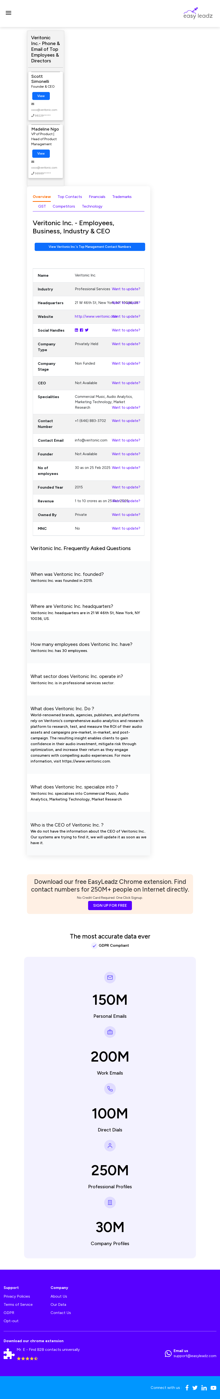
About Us (59, 1296)
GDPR (9, 1312)
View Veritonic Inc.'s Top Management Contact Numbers (90, 247)
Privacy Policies (17, 1296)
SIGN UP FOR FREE (110, 905)
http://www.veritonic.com (96, 316)
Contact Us (61, 1312)
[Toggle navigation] (8, 13)
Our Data (58, 1304)
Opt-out (11, 1321)
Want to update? (126, 289)
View (41, 96)
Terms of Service (18, 1304)
